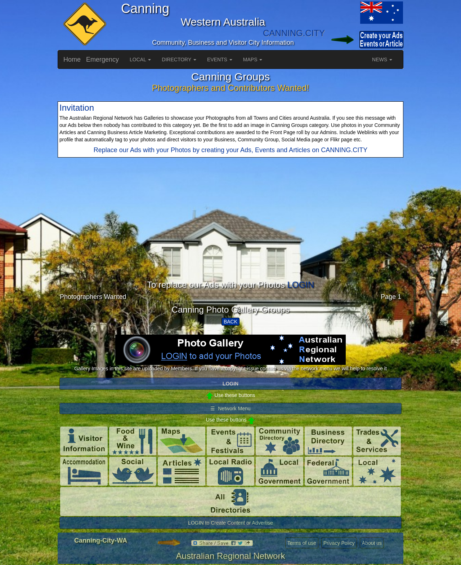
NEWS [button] (382, 59)
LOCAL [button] (140, 59)
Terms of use (301, 543)
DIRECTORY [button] (179, 59)
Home (72, 59)
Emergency (102, 59)
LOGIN (300, 285)
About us (372, 543)
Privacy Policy (339, 543)
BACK (230, 322)
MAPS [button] (253, 59)
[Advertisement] (230, 229)
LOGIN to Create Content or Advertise (230, 523)
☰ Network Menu (230, 408)
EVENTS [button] (219, 59)
